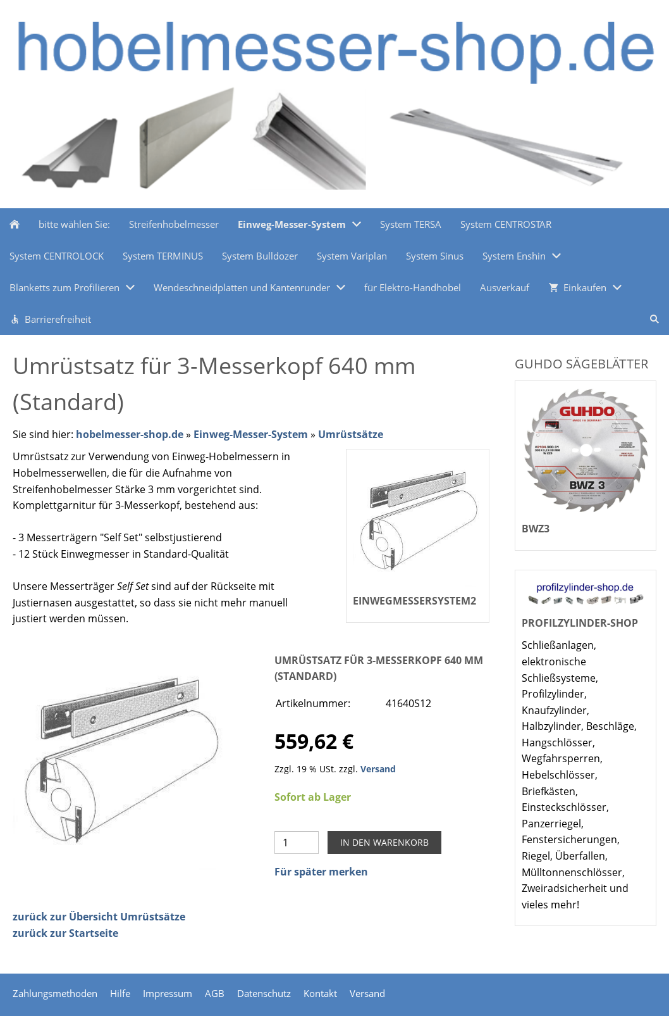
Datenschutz (264, 993)
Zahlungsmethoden (55, 993)
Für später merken (321, 872)
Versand (378, 769)
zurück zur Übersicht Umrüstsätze (99, 917)
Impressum (167, 993)
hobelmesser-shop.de (129, 434)
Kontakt (320, 993)
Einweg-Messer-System (250, 434)
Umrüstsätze (350, 434)
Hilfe (120, 993)
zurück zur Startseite (65, 933)
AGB (214, 993)
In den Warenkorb (384, 842)
